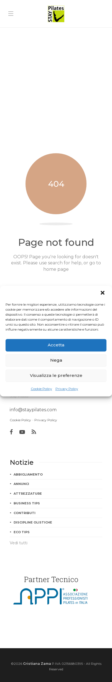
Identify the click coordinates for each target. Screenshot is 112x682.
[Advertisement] (56, 86)
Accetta (56, 345)
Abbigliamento (28, 474)
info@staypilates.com (33, 409)
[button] (103, 293)
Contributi (24, 513)
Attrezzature (28, 493)
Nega (56, 360)
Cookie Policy (41, 389)
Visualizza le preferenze (56, 375)
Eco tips (22, 532)
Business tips (27, 503)
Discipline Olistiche (33, 522)
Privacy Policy (66, 389)
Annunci (21, 484)
